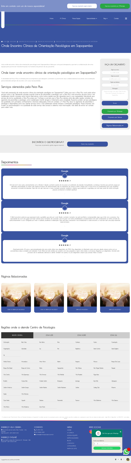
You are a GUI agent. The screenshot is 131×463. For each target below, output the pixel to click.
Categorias (12, 41)
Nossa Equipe (76, 18)
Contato (116, 18)
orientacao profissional (45, 41)
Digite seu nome (115, 69)
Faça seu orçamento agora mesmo (82, 6)
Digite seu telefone (114, 82)
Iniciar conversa (107, 448)
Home (51, 18)
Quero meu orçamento (87, 144)
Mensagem (115, 88)
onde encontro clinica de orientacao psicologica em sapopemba (77, 41)
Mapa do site (72, 448)
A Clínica (63, 18)
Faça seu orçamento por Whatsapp (115, 6)
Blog (105, 18)
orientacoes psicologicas (27, 41)
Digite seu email (115, 76)
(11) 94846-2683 (39, 432)
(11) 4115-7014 (38, 430)
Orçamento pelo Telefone (115, 117)
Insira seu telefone (98, 440)
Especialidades (91, 18)
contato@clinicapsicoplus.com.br (44, 434)
